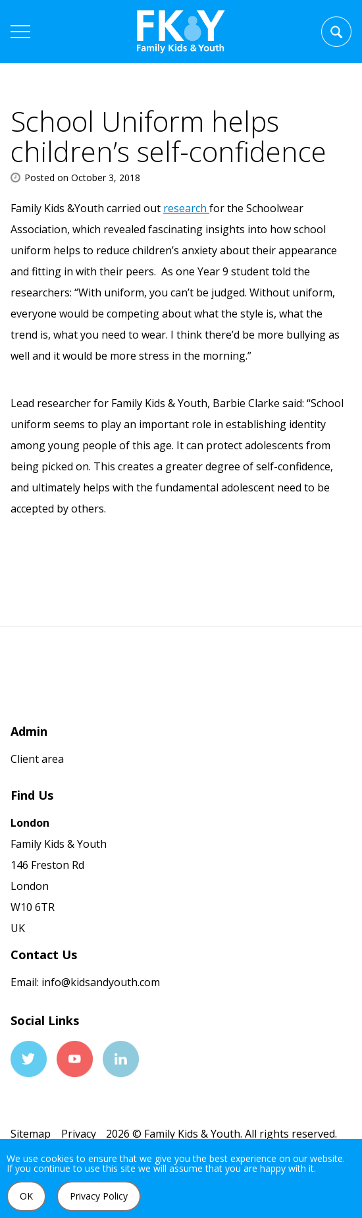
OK (26, 1196)
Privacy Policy (99, 1196)
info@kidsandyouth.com (99, 982)
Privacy (78, 1133)
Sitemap (31, 1133)
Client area (37, 759)
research (186, 208)
